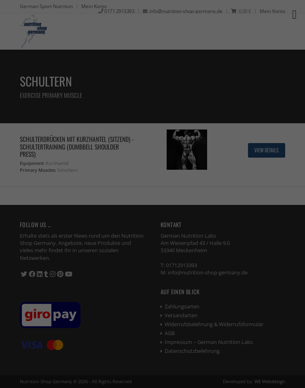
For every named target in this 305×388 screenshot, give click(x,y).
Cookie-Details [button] (113, 319)
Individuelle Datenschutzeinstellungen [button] (153, 300)
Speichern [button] (152, 276)
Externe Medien (80, 191)
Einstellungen (68, 141)
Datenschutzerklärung (79, 133)
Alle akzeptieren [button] (153, 252)
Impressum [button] (195, 319)
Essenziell (71, 156)
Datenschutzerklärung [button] (156, 319)
